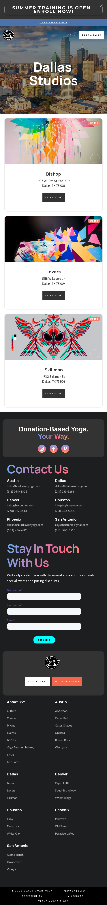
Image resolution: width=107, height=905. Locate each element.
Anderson (61, 711)
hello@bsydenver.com (20, 505)
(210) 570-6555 (65, 530)
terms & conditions (53, 901)
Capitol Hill (62, 783)
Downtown (14, 862)
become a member (67, 681)
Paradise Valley (64, 833)
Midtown (60, 819)
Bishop (11, 783)
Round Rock (62, 740)
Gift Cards (13, 762)
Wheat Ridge (63, 798)
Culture (11, 711)
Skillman (12, 798)
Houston (62, 500)
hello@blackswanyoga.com (23, 486)
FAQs (10, 754)
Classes (11, 718)
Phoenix (14, 519)
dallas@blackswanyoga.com (72, 486)
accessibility (32, 896)
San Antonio (65, 519)
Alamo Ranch (15, 854)
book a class (91, 35)
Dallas (60, 481)
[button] (71, 35)
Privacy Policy (75, 891)
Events (11, 733)
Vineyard (12, 869)
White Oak (13, 833)
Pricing (11, 725)
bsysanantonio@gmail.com (71, 525)
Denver (13, 500)
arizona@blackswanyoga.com (25, 525)
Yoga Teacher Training (20, 747)
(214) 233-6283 (64, 491)
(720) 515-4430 (17, 511)
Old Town (61, 826)
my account (75, 896)
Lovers (11, 790)
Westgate (61, 747)
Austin (13, 481)
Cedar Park (62, 718)
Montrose (13, 826)
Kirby (10, 819)
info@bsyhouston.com (68, 505)
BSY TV (11, 740)
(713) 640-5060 (65, 511)
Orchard (60, 733)
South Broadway (65, 790)
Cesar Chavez (63, 725)
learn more (53, 197)
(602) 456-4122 (17, 530)
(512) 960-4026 (17, 491)
